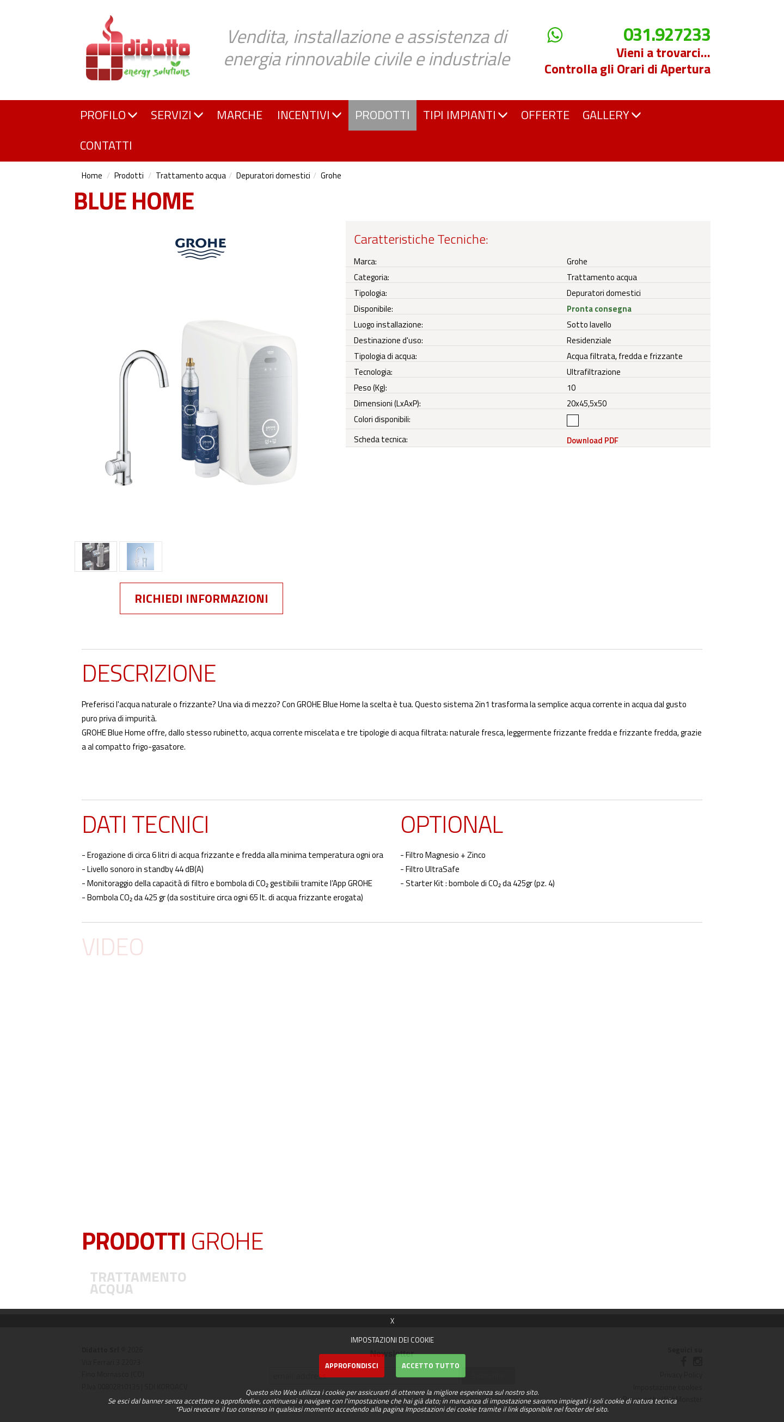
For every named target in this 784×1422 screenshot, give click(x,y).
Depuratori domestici (273, 175)
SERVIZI (177, 115)
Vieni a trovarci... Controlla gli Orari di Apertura (627, 60)
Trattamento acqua (191, 175)
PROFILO (109, 115)
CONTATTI (106, 145)
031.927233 (666, 34)
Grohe (331, 175)
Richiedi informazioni (201, 598)
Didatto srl (105, 10)
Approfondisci (351, 1365)
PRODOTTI (382, 115)
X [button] (392, 1320)
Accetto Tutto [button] (431, 1365)
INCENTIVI (309, 115)
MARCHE (239, 115)
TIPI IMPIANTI (465, 115)
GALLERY (612, 115)
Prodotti (129, 175)
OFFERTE (545, 115)
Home (92, 175)
